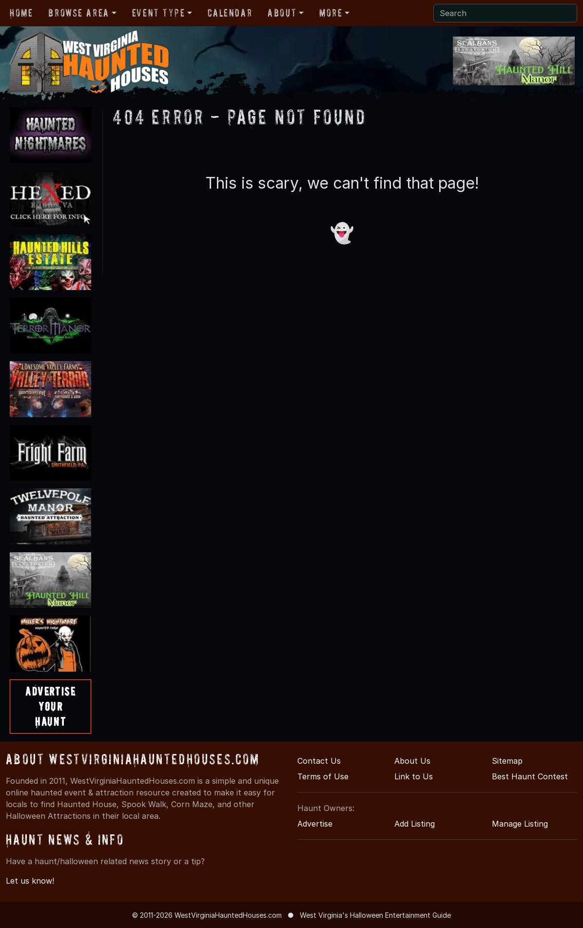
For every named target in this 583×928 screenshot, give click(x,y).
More (330, 13)
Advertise (314, 824)
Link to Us (413, 776)
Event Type (158, 13)
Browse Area (78, 13)
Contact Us (319, 761)
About (282, 13)
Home (21, 13)
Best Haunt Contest (530, 776)
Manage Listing (520, 824)
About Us (412, 761)
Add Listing (414, 824)
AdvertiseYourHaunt (50, 706)
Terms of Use (323, 776)
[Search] (505, 13)
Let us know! (30, 881)
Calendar (230, 13)
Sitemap (507, 761)
